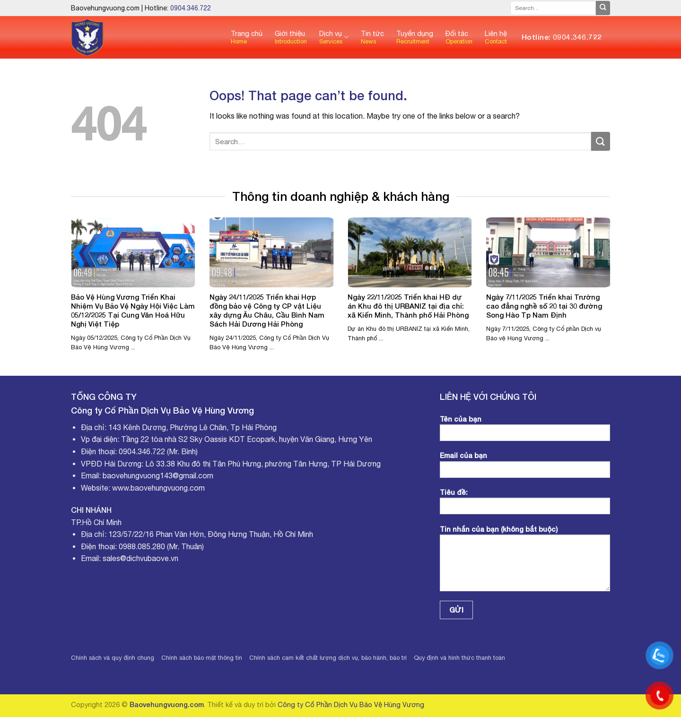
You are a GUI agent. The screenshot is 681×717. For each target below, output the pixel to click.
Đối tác (458, 37)
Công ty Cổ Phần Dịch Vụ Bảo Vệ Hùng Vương (351, 704)
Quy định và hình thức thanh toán (459, 657)
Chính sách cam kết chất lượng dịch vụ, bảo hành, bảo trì (328, 657)
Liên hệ (496, 37)
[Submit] (603, 8)
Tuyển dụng (414, 37)
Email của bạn (525, 467)
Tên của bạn (525, 431)
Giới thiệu (291, 37)
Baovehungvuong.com (167, 704)
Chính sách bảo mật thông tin (201, 657)
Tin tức (372, 37)
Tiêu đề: (525, 504)
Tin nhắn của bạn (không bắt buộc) (525, 561)
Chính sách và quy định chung (112, 657)
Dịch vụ (334, 37)
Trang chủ (246, 37)
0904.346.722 (190, 8)
